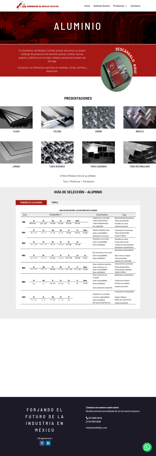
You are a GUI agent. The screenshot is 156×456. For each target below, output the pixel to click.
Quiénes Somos (102, 5)
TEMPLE (54, 202)
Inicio (87, 5)
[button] (147, 447)
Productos (118, 5)
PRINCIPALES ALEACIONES (31, 202)
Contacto (135, 5)
